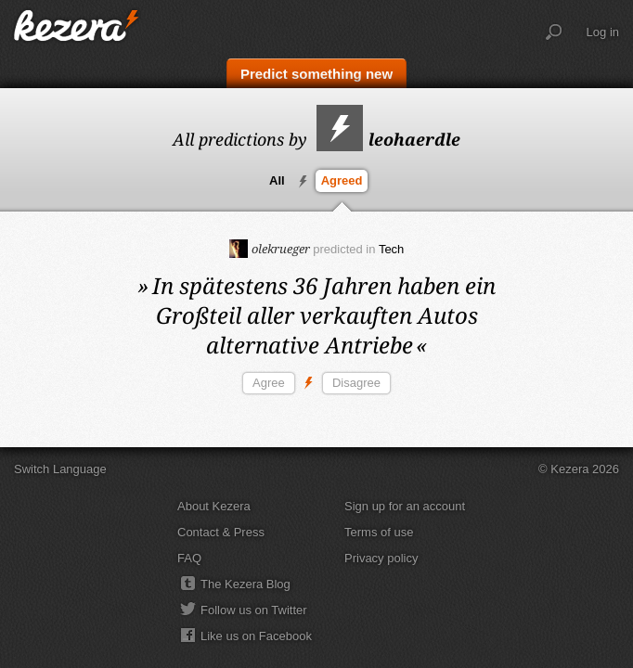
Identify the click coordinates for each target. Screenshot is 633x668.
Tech (391, 249)
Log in (603, 32)
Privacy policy (381, 558)
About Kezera (214, 506)
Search (554, 32)
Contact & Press (221, 532)
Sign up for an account (404, 506)
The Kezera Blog (245, 584)
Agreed (342, 180)
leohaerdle (388, 139)
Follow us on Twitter (253, 610)
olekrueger (269, 248)
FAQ (189, 558)
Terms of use (378, 532)
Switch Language (60, 469)
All (277, 180)
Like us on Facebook (256, 636)
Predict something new (316, 74)
